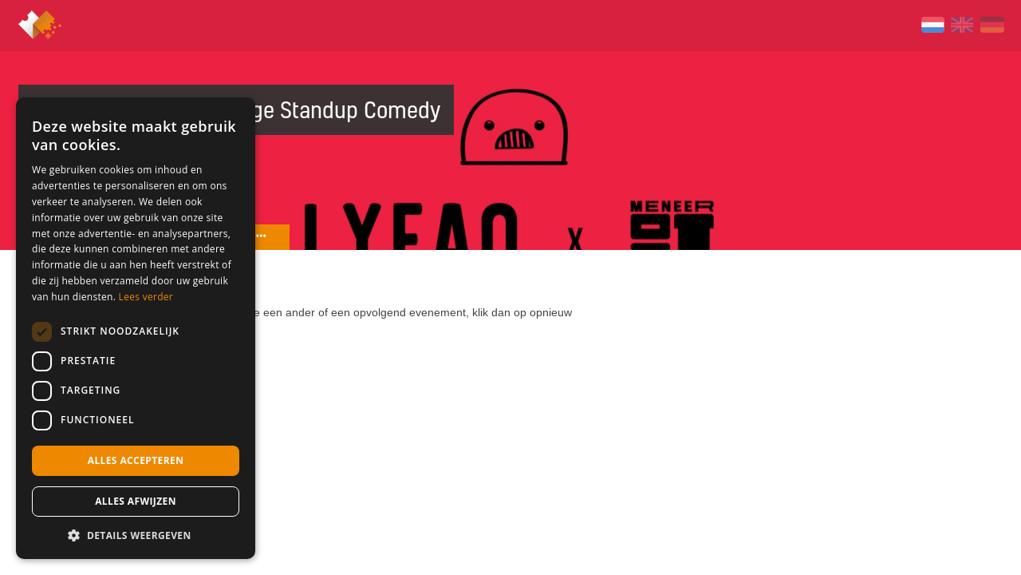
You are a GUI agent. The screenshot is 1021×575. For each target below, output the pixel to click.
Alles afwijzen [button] (135, 501)
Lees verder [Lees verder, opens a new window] (146, 296)
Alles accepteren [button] (136, 460)
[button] (135, 535)
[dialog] (135, 328)
